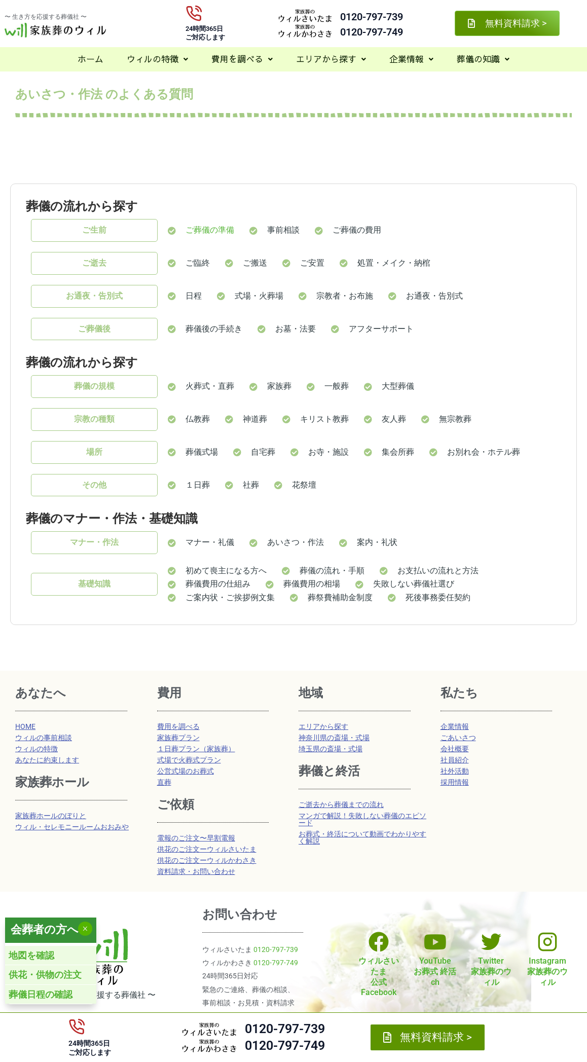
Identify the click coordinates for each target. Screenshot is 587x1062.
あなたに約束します (47, 760)
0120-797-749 (371, 32)
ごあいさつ (458, 738)
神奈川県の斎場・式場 (334, 738)
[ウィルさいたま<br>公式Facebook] (379, 942)
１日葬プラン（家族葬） (196, 749)
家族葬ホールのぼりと (50, 816)
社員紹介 (455, 760)
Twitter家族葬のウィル (491, 971)
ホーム (90, 59)
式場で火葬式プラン (189, 760)
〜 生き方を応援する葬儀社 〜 (46, 16)
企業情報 (411, 59)
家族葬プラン (178, 738)
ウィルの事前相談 (43, 738)
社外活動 (455, 771)
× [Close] (85, 928)
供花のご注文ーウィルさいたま (206, 849)
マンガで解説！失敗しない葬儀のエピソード (362, 819)
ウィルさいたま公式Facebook (378, 976)
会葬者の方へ (45, 929)
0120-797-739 (371, 17)
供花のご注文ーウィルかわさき (206, 860)
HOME (25, 726)
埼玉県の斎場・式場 (330, 749)
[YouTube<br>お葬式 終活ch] (435, 942)
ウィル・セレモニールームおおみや (72, 827)
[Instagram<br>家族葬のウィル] (547, 942)
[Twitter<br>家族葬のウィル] (491, 942)
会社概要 (455, 749)
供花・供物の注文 (45, 974)
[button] (157, 59)
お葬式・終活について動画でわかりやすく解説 (362, 837)
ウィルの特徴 (157, 59)
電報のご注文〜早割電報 (196, 838)
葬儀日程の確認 (40, 994)
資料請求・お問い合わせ (196, 871)
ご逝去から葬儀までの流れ (341, 804)
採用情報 (455, 782)
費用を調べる (242, 59)
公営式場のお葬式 (185, 771)
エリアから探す (331, 59)
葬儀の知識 (483, 59)
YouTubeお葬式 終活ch (435, 971)
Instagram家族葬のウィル (547, 971)
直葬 (164, 782)
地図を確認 (31, 955)
